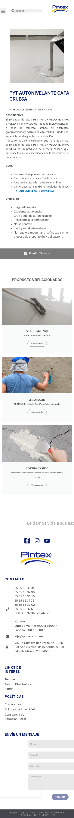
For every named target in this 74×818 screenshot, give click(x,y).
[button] (3, 11)
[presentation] (39, 792)
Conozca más (37, 344)
